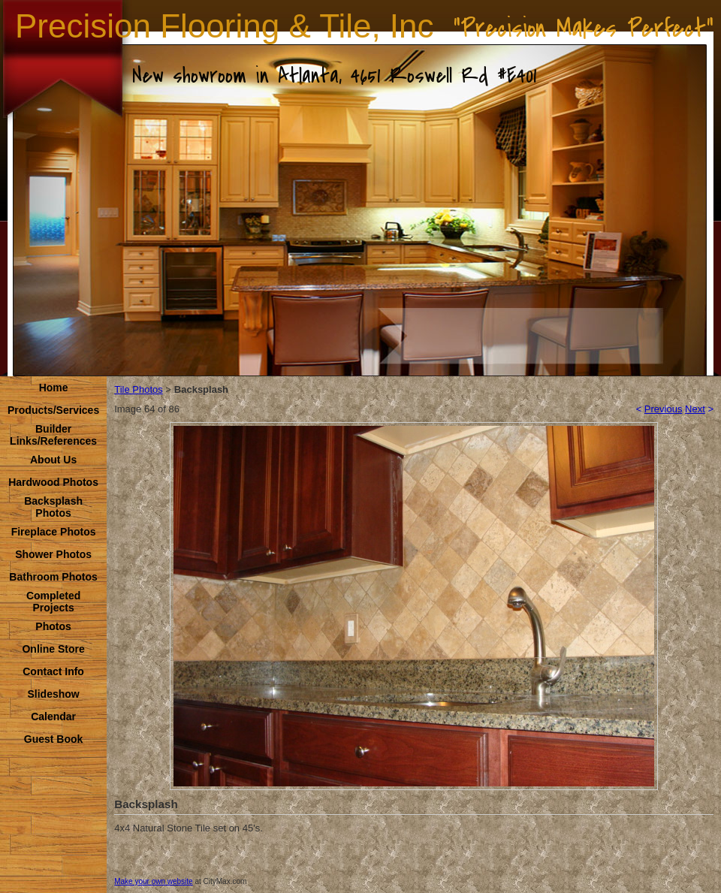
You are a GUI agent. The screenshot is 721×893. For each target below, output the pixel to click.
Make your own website (153, 881)
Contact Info (53, 671)
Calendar (53, 716)
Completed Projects (53, 602)
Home (53, 388)
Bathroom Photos (53, 577)
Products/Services (53, 410)
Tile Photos (138, 389)
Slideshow (53, 694)
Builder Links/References (53, 435)
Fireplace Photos (53, 532)
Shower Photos (53, 554)
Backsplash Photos (53, 507)
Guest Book (53, 739)
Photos (53, 626)
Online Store (53, 649)
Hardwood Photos (53, 482)
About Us (53, 460)
